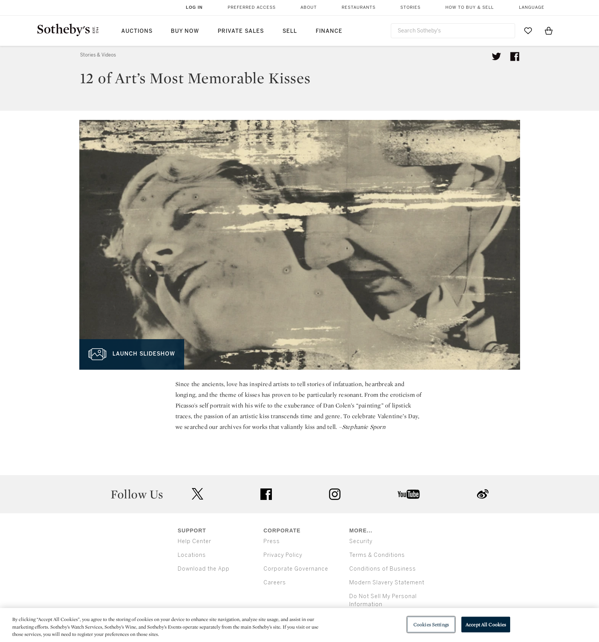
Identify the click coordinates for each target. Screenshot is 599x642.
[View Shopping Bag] (548, 30)
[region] (299, 625)
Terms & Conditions (377, 555)
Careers (274, 582)
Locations (192, 555)
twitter (197, 494)
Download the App (204, 569)
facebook (266, 494)
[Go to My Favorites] (528, 30)
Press (271, 541)
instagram (334, 494)
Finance (329, 31)
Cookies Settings (431, 624)
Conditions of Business (382, 569)
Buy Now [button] (185, 31)
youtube (409, 494)
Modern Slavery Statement (386, 582)
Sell (290, 31)
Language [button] (531, 7)
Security (361, 541)
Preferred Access (252, 7)
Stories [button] (410, 7)
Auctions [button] (137, 31)
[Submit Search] (506, 30)
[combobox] (453, 30)
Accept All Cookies (486, 624)
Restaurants (359, 7)
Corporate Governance (295, 569)
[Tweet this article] (496, 56)
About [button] (308, 7)
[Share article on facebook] (514, 56)
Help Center (194, 541)
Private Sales (241, 31)
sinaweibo (482, 494)
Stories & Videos (98, 55)
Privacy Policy (282, 555)
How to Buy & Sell (469, 7)
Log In (194, 7)
